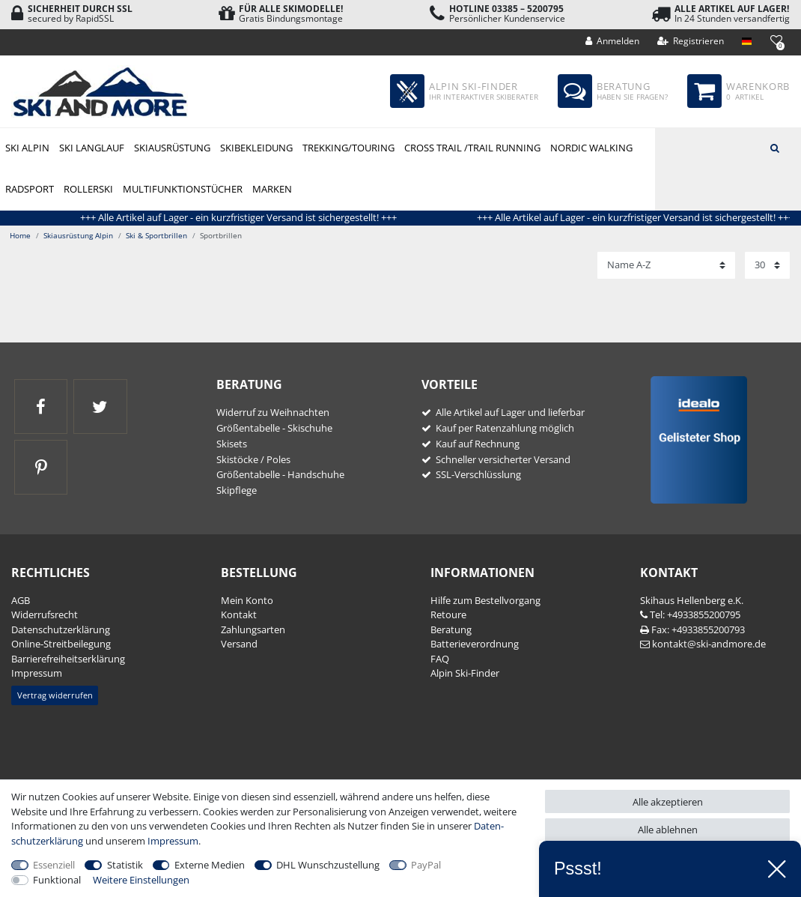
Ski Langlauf (91, 147)
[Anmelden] (613, 41)
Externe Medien (209, 865)
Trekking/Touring (348, 147)
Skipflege (236, 490)
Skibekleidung (256, 147)
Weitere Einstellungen (141, 880)
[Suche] (775, 147)
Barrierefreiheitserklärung (68, 658)
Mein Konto (247, 600)
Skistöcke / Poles (253, 459)
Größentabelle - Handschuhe (280, 474)
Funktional (57, 880)
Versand (239, 643)
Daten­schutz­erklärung (60, 629)
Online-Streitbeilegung (61, 643)
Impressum (36, 673)
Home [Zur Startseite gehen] (20, 235)
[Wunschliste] (776, 40)
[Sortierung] (666, 265)
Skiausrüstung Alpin (172, 148)
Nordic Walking (591, 147)
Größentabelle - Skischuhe (274, 428)
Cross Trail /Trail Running (472, 147)
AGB (20, 600)
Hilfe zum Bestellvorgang (485, 600)
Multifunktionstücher (183, 189)
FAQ (439, 658)
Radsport (29, 189)
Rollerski (88, 189)
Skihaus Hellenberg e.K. (691, 600)
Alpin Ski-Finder (464, 673)
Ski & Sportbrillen (156, 235)
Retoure (448, 614)
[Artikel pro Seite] (767, 265)
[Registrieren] (691, 41)
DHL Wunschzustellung (328, 865)
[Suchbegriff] (728, 147)
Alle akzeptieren (668, 802)
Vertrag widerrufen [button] (55, 695)
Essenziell (54, 865)
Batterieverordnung (474, 643)
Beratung (451, 629)
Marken (272, 189)
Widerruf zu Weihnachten (272, 412)
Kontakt (239, 614)
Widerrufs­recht (44, 614)
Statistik (125, 865)
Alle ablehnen (668, 829)
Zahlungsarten (253, 629)
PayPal (426, 865)
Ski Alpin (27, 147)
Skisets (231, 443)
